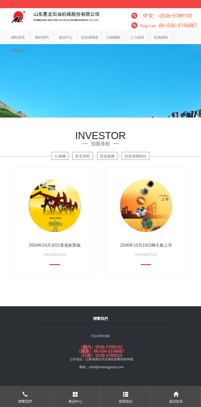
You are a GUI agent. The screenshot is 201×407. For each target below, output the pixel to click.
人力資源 (137, 37)
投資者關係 (89, 37)
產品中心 (65, 37)
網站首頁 (18, 37)
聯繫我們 (18, 50)
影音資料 (82, 156)
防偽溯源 (161, 37)
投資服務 (107, 156)
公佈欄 (59, 156)
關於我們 (42, 37)
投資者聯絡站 (136, 156)
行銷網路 (113, 37)
